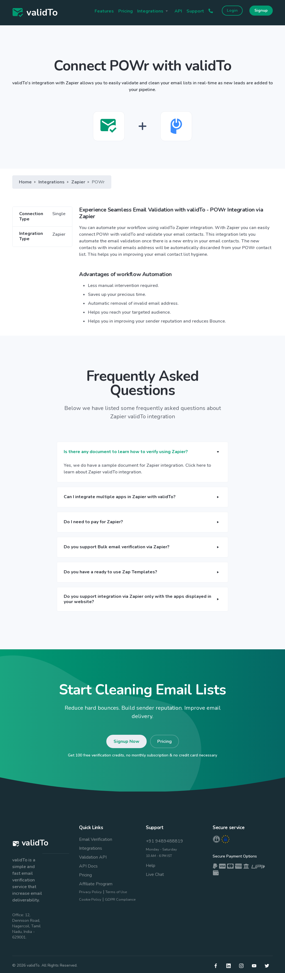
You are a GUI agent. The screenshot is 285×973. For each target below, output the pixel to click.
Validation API (93, 857)
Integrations (51, 182)
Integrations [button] (150, 11)
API (178, 11)
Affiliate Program (95, 884)
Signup (261, 10)
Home (25, 182)
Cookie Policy (90, 899)
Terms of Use (116, 892)
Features (104, 11)
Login (232, 10)
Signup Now (126, 741)
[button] (142, 452)
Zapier (78, 182)
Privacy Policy (90, 892)
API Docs (88, 866)
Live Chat (155, 874)
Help (150, 866)
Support (195, 11)
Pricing (125, 11)
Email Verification (95, 839)
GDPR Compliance (120, 899)
